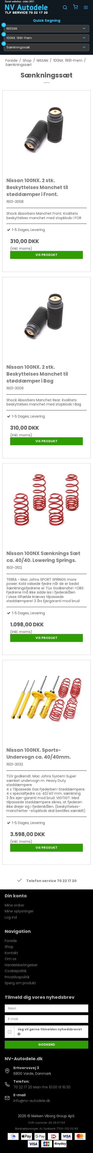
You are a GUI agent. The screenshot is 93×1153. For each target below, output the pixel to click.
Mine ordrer (14, 905)
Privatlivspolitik (17, 977)
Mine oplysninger (19, 911)
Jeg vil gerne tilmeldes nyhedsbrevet (50, 1031)
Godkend (46, 1044)
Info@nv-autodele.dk (31, 1100)
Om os (10, 958)
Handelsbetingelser (21, 964)
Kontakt (11, 952)
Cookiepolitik (16, 970)
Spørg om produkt (20, 982)
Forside (11, 940)
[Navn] (47, 1008)
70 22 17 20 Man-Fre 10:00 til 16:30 (41, 1087)
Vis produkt (46, 255)
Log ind (11, 917)
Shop (9, 946)
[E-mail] (47, 1018)
